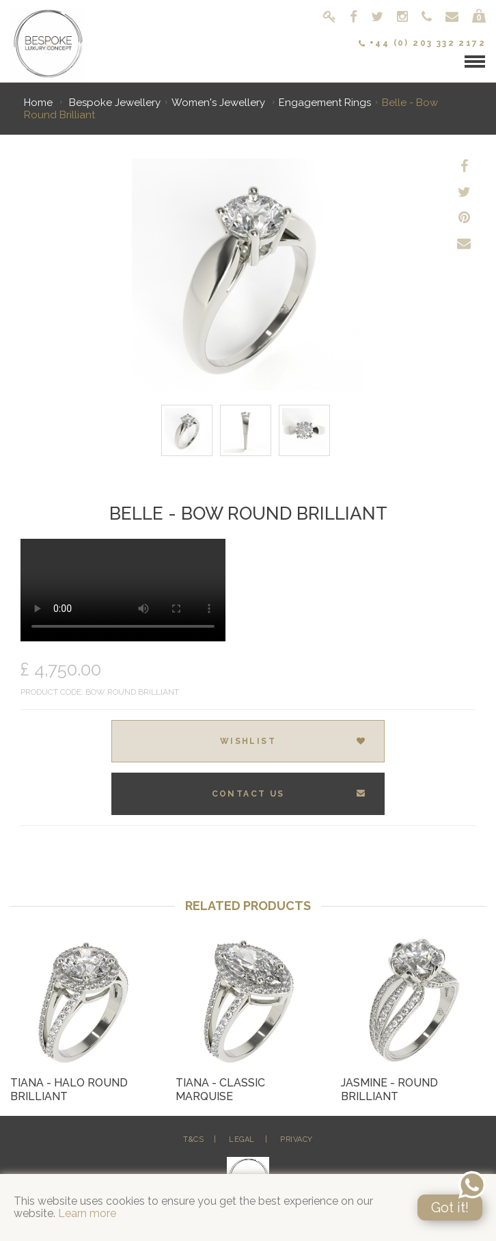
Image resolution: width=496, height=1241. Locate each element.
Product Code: (51, 692)
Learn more (87, 1213)
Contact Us (289, 793)
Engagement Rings (325, 102)
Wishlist (293, 741)
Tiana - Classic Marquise (220, 1089)
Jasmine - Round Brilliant (389, 1089)
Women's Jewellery (219, 102)
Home (38, 102)
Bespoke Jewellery (115, 102)
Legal (242, 1139)
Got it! (450, 1207)
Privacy (296, 1139)
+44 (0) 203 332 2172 (422, 43)
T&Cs (193, 1139)
